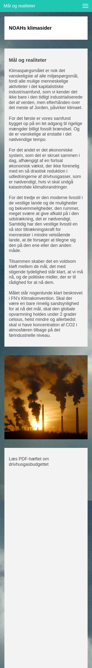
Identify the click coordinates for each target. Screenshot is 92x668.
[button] (85, 6)
